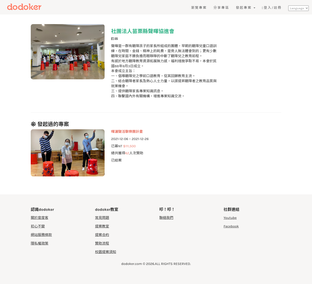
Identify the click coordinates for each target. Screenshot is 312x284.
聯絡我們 (166, 218)
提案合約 (102, 235)
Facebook (231, 226)
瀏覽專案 (199, 8)
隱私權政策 (39, 243)
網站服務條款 (41, 235)
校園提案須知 (105, 252)
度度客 (34, 7)
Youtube (230, 218)
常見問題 (102, 218)
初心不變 (38, 226)
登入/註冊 (272, 8)
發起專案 (245, 8)
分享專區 (221, 8)
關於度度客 (39, 218)
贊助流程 (102, 243)
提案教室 (102, 226)
